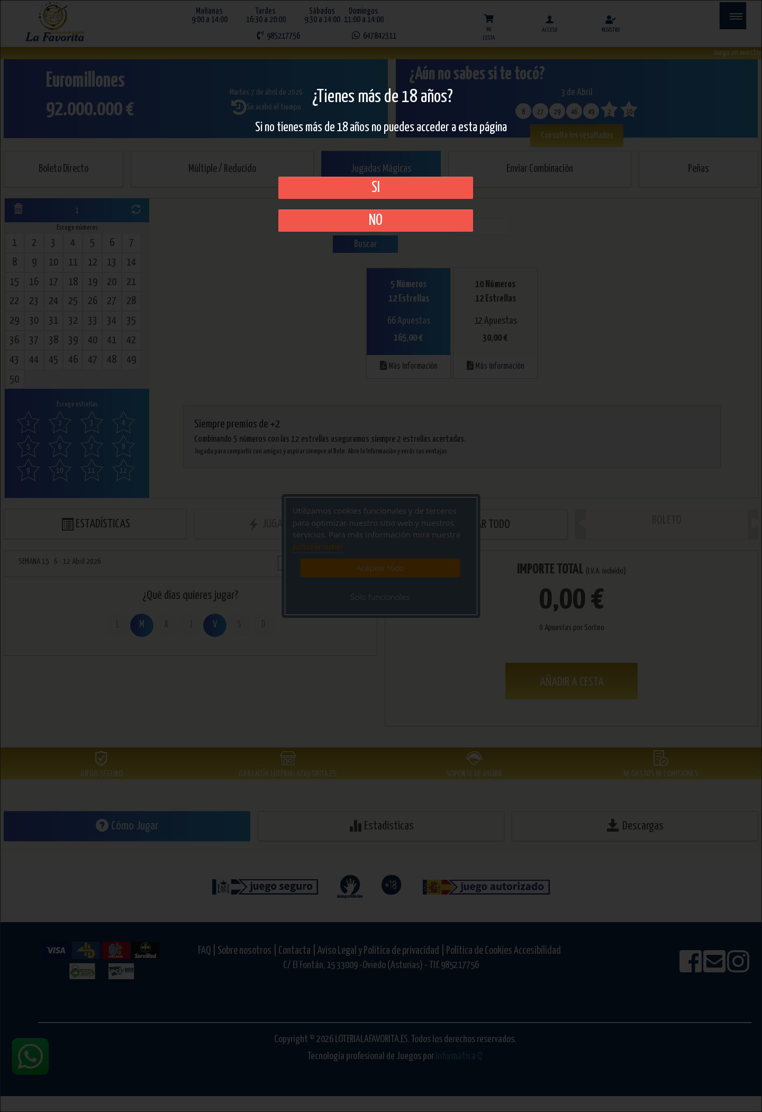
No (376, 220)
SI (375, 187)
